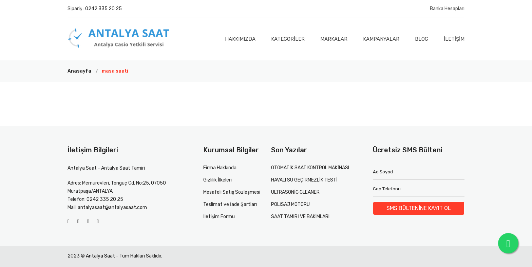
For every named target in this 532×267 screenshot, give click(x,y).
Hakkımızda (240, 39)
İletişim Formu (219, 217)
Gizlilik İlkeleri (217, 180)
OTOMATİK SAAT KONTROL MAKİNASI (310, 168)
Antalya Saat (100, 256)
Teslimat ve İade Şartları (230, 204)
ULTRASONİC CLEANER (295, 192)
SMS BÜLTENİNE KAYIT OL (418, 208)
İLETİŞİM (454, 39)
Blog (421, 39)
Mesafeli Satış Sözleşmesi (231, 192)
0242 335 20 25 (103, 9)
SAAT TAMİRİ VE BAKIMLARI (300, 217)
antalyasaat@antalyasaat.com (112, 207)
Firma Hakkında (219, 168)
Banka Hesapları (447, 9)
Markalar (333, 39)
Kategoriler (288, 39)
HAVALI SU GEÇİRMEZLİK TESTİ (304, 180)
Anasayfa (79, 71)
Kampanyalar (381, 39)
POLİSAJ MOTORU (290, 204)
